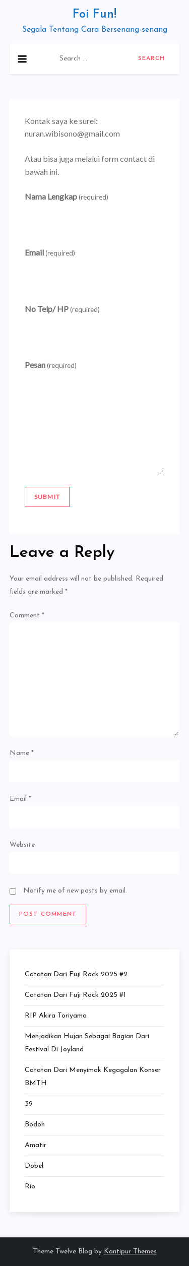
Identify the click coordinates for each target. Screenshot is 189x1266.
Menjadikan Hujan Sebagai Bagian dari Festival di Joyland (87, 1043)
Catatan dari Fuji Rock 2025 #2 (76, 974)
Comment (27, 615)
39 (29, 1104)
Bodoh (35, 1124)
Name (22, 753)
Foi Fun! (94, 15)
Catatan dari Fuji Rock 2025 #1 (75, 995)
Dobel (34, 1166)
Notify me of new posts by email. (75, 891)
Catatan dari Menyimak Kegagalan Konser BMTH (93, 1076)
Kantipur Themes (130, 1251)
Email (50, 252)
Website (22, 845)
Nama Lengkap (66, 196)
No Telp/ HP (62, 308)
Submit (47, 496)
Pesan (51, 364)
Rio (30, 1186)
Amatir (35, 1145)
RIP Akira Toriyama (56, 1016)
